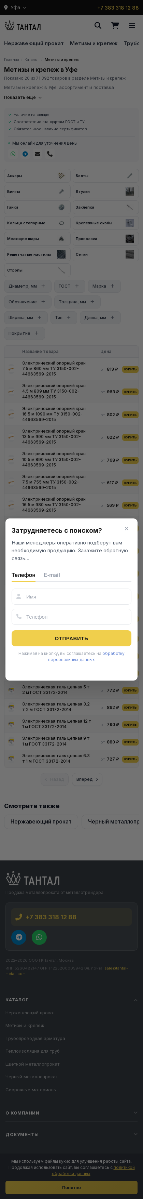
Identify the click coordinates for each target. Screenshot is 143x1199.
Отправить (71, 638)
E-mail (52, 575)
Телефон (23, 575)
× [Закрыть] (127, 528)
